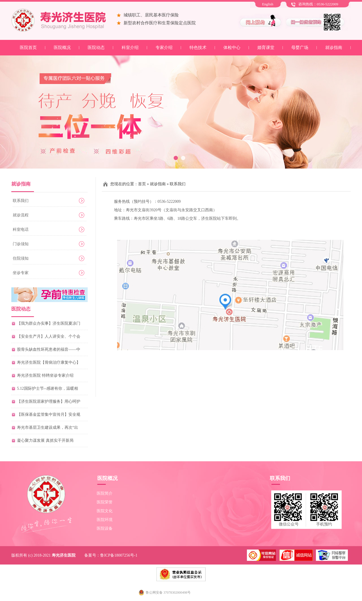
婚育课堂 (265, 47)
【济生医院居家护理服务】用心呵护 (48, 401)
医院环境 (105, 520)
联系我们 (21, 201)
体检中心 (231, 47)
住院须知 (21, 258)
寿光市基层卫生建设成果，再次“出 (47, 427)
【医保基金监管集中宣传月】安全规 (48, 414)
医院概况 (62, 47)
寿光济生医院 (64, 555)
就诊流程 (21, 215)
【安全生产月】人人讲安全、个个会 (48, 336)
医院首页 (28, 47)
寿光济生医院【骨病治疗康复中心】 (48, 362)
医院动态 (96, 47)
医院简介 (105, 493)
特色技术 (197, 47)
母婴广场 (299, 47)
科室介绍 (130, 47)
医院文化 (105, 511)
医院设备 (105, 528)
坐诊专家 (21, 273)
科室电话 (21, 229)
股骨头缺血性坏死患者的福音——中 (48, 349)
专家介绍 (164, 47)
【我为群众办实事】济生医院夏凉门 (48, 323)
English (267, 4)
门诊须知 (21, 244)
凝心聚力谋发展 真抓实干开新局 (45, 440)
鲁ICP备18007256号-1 (118, 555)
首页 (142, 184)
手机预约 (324, 524)
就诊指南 (333, 47)
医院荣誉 (105, 502)
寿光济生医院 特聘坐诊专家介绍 (45, 375)
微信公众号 (289, 524)
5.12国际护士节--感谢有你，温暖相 (47, 388)
